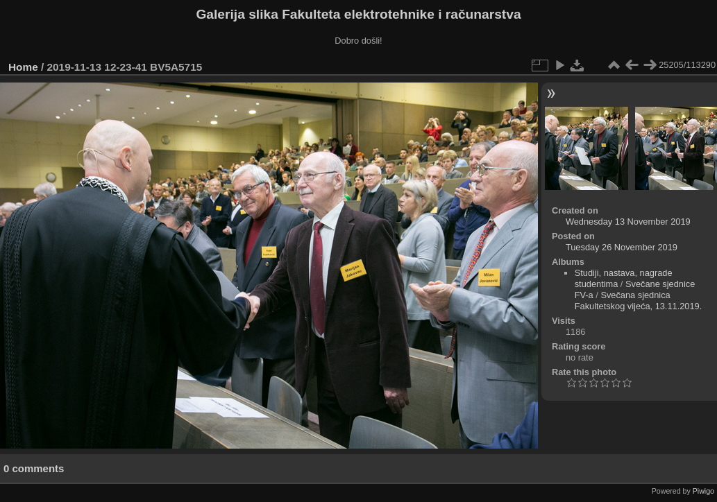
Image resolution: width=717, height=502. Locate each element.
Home (23, 67)
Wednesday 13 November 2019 (628, 221)
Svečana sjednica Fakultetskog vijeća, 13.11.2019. (638, 300)
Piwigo (703, 491)
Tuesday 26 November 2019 (621, 247)
